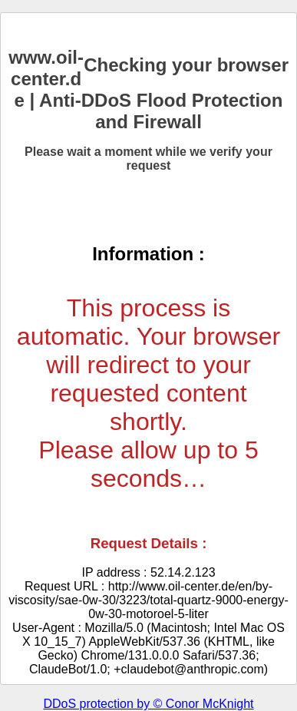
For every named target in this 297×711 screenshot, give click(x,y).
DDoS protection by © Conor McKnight (148, 703)
